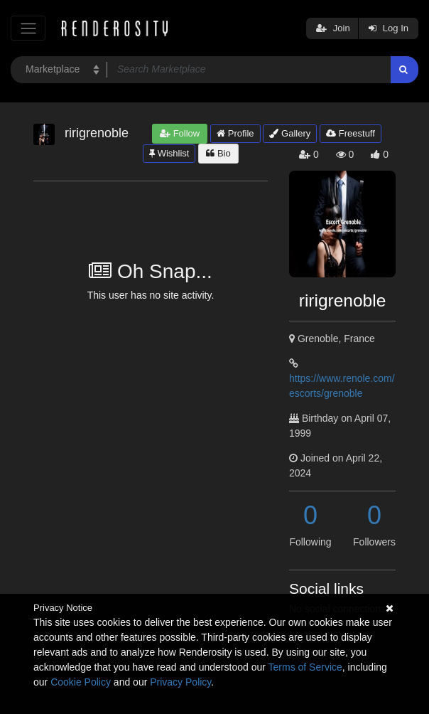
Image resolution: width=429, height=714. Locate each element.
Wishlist (169, 153)
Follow (180, 133)
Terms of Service (305, 667)
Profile (235, 133)
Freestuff (350, 133)
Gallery (289, 133)
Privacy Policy (180, 682)
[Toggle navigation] (28, 28)
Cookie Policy (80, 682)
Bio (218, 153)
